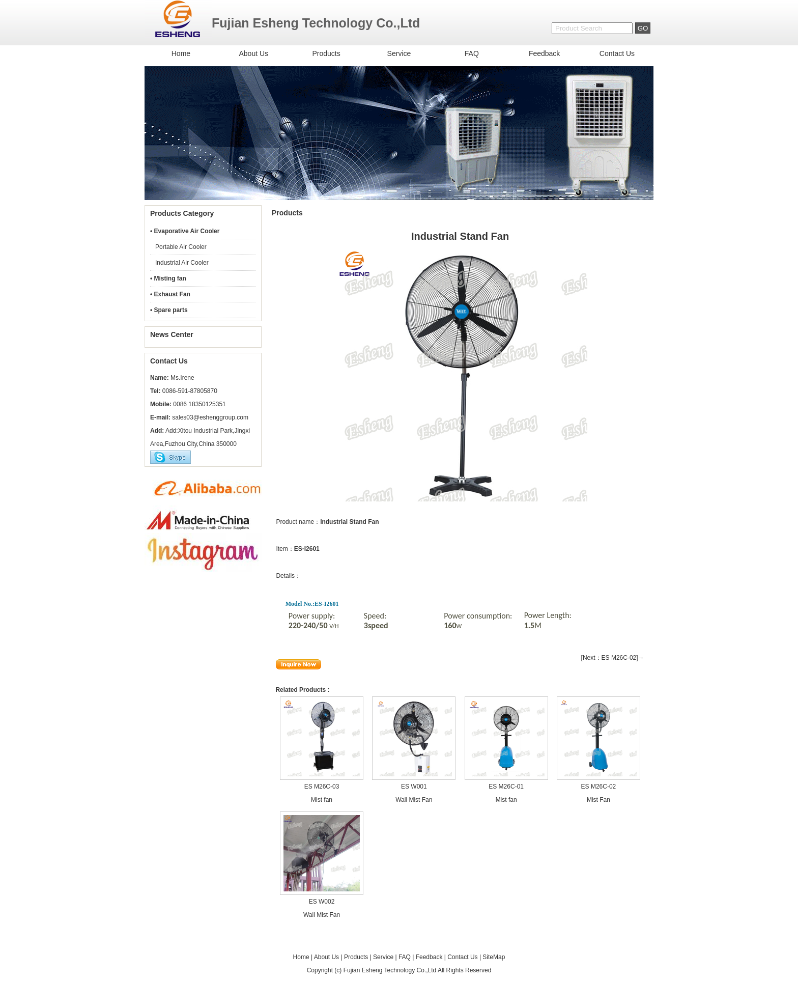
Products (326, 53)
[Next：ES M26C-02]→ (612, 657)
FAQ (472, 53)
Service (399, 53)
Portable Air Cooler (181, 246)
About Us (253, 53)
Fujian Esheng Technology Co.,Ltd (390, 970)
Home (181, 53)
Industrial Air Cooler (182, 262)
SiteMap (493, 957)
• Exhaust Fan (170, 294)
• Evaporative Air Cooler (184, 231)
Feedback (544, 53)
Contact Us (617, 53)
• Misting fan (168, 278)
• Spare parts (169, 310)
